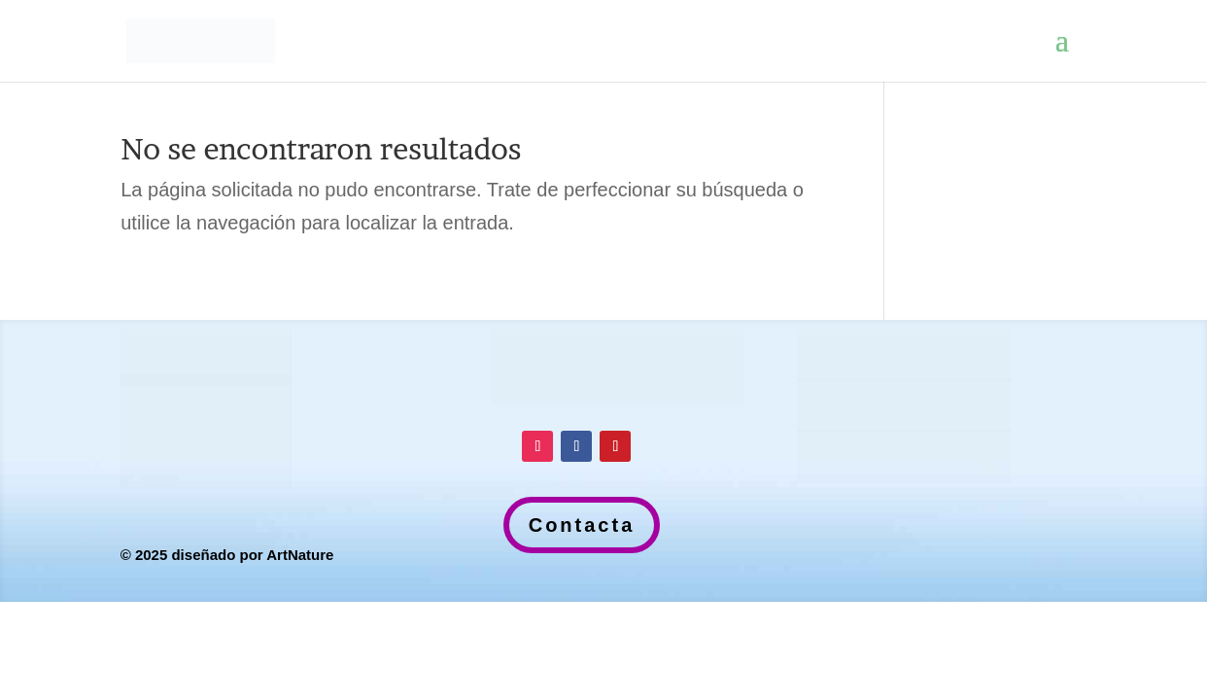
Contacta (582, 525)
